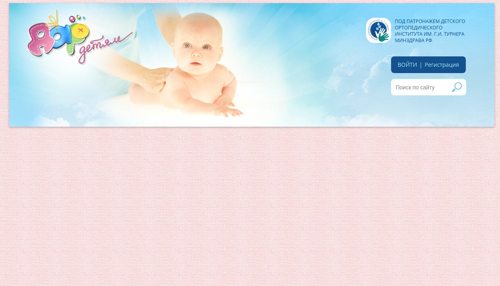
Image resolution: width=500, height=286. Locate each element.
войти (407, 64)
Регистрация (441, 64)
